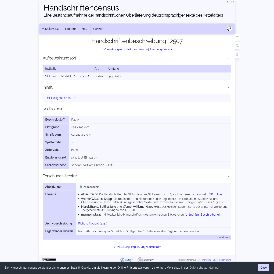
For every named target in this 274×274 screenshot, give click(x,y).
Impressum (206, 260)
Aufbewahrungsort (113, 49)
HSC (85, 28)
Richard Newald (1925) (92, 223)
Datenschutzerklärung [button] (204, 267)
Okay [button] (264, 267)
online (201, 194)
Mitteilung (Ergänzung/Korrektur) (139, 246)
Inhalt (128, 49)
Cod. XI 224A (81, 76)
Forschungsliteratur (160, 49)
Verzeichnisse (50, 28)
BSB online (214, 194)
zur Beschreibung (207, 214)
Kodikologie (140, 49)
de (227, 1)
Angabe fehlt (91, 186)
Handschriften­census (81, 7)
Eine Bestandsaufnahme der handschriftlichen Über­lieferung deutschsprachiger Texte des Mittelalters (133, 15)
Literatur (70, 28)
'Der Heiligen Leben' (58, 98)
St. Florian (51, 76)
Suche (97, 29)
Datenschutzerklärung (222, 260)
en (232, 1)
